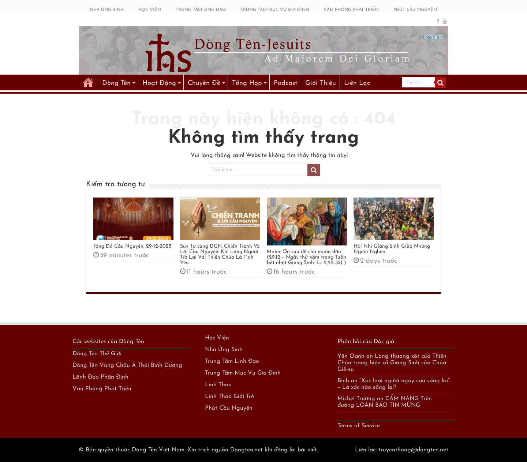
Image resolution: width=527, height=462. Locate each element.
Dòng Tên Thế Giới (97, 354)
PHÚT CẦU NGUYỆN (415, 10)
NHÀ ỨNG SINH (107, 10)
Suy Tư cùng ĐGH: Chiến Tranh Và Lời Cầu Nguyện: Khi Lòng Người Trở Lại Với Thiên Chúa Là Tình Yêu (219, 255)
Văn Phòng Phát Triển (101, 389)
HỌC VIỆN (149, 10)
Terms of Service (358, 426)
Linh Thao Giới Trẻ (229, 396)
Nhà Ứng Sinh (224, 350)
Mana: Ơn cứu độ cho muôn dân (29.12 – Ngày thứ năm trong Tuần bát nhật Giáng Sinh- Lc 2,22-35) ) (306, 257)
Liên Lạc (357, 83)
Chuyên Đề (204, 83)
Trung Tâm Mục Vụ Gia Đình (243, 373)
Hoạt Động (159, 83)
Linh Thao (218, 385)
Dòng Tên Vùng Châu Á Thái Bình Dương (127, 365)
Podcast (285, 83)
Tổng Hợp (247, 83)
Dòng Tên (116, 83)
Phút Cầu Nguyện (229, 408)
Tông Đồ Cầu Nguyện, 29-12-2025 (132, 246)
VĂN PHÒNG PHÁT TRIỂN (351, 10)
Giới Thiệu (320, 83)
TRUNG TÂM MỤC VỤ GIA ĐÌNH (274, 10)
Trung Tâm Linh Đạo (232, 361)
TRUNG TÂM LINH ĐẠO (201, 10)
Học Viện (217, 338)
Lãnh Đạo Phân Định (100, 377)
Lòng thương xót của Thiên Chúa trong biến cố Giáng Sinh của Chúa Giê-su (391, 362)
